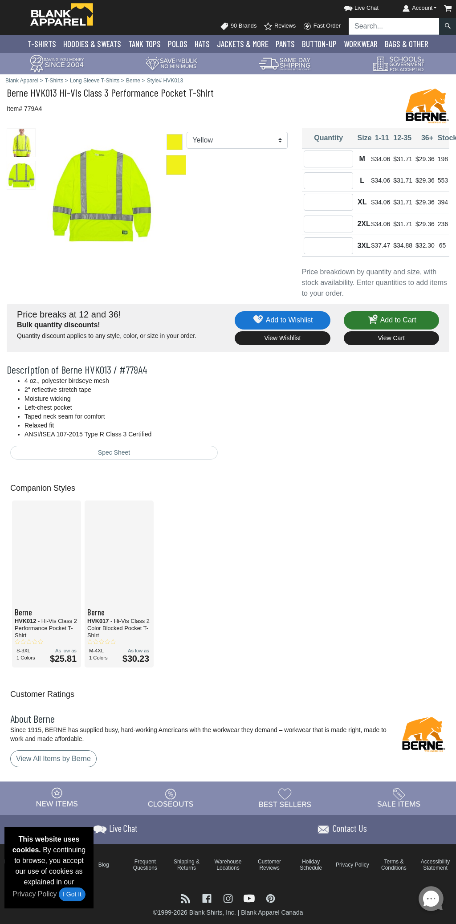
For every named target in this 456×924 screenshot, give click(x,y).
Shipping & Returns (187, 865)
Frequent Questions (145, 865)
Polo (177, 44)
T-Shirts (42, 44)
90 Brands (238, 26)
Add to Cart (391, 320)
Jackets (243, 44)
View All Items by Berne (53, 758)
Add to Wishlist (282, 320)
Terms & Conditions (394, 865)
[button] (353, 6)
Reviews (280, 26)
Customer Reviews (269, 865)
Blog (103, 865)
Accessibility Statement (435, 865)
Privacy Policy (34, 894)
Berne (17, 92)
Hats (202, 44)
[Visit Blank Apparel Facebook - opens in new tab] (208, 898)
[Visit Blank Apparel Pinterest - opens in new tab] (270, 898)
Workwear (361, 44)
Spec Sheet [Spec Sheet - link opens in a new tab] (114, 452)
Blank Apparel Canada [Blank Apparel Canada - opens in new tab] (272, 912)
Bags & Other (406, 44)
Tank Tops (144, 44)
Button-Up (319, 44)
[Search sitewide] (394, 26)
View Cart (391, 338)
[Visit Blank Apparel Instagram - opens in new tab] (229, 898)
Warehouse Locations (228, 865)
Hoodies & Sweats (92, 44)
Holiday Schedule (311, 865)
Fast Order (322, 26)
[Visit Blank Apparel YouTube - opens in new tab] (250, 898)
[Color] (237, 140)
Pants (285, 44)
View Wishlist (282, 338)
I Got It (72, 894)
